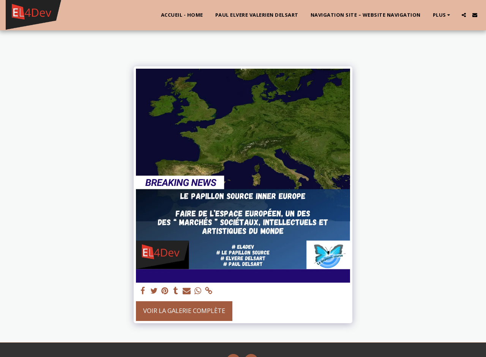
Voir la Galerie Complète (184, 310)
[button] (464, 15)
